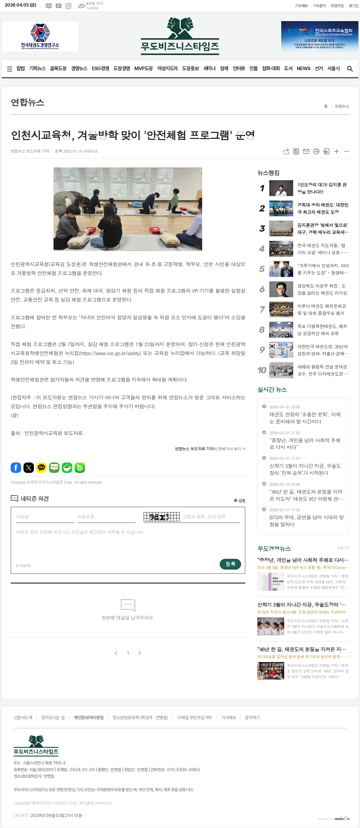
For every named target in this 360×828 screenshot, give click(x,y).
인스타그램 (68, 5)
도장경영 (122, 68)
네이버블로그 (48, 5)
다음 (139, 653)
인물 (253, 68)
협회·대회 (271, 68)
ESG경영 (100, 68)
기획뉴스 (37, 68)
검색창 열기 (350, 68)
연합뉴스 (342, 106)
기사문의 (319, 6)
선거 (319, 68)
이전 (116, 653)
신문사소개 (23, 717)
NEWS (303, 68)
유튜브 (58, 5)
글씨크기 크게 (336, 151)
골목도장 (58, 68)
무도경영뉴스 (274, 548)
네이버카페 (67, 467)
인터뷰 (239, 68)
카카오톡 (41, 467)
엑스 (28, 467)
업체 (224, 68)
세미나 (209, 68)
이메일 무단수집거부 (194, 717)
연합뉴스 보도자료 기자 (30, 151)
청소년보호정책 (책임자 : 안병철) (140, 717)
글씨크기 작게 (347, 151)
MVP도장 (143, 68)
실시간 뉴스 (272, 389)
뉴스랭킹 (268, 172)
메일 (306, 151)
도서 (288, 68)
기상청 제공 (92, 8)
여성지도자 (167, 68)
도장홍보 (190, 68)
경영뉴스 (79, 68)
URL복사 (286, 151)
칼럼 (21, 68)
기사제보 (301, 6)
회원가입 (337, 6)
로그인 (354, 6)
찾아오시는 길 (53, 717)
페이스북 (16, 467)
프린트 (316, 151)
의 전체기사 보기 (208, 448)
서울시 (333, 68)
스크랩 (326, 151)
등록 (230, 563)
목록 (296, 151)
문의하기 (252, 717)
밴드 (80, 467)
